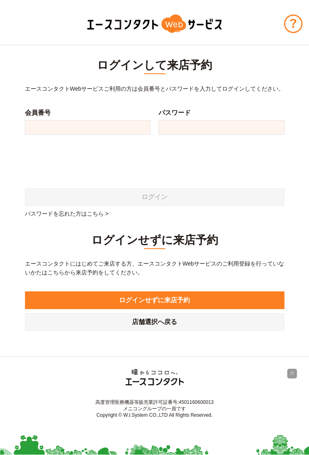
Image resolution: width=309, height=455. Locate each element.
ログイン (154, 196)
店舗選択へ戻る (154, 321)
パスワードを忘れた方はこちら (64, 213)
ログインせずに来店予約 (154, 300)
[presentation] (86, 158)
